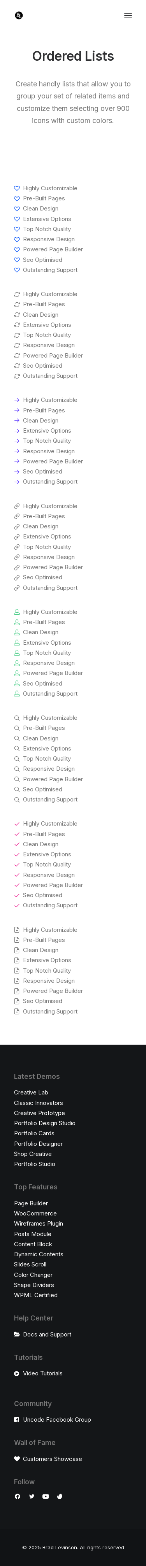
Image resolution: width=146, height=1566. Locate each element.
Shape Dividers (34, 1285)
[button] (17, 1497)
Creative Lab (31, 1092)
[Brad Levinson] (19, 15)
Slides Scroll (30, 1264)
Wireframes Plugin (38, 1223)
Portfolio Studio (34, 1164)
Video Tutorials (43, 1373)
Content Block (33, 1244)
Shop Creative (33, 1153)
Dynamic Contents (38, 1254)
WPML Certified (36, 1295)
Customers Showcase (52, 1459)
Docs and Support (47, 1334)
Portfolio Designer (38, 1143)
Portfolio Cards (34, 1133)
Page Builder (31, 1203)
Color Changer (33, 1274)
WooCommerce (35, 1213)
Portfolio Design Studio (45, 1123)
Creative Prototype (39, 1113)
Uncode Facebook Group (57, 1419)
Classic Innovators (38, 1103)
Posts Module (32, 1234)
